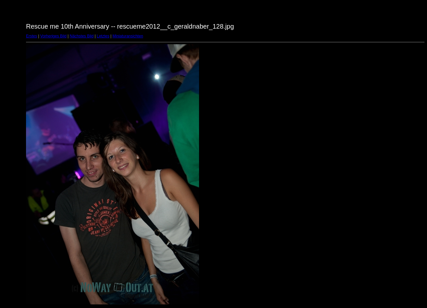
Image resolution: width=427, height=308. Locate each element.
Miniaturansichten (128, 36)
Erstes (31, 36)
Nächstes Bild (81, 36)
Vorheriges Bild (53, 36)
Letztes (103, 36)
